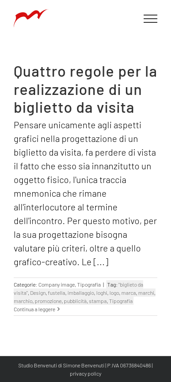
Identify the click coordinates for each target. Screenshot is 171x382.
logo (114, 292)
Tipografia (89, 284)
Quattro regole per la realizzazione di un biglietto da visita (85, 89)
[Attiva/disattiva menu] (151, 19)
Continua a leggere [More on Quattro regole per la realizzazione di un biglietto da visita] (34, 309)
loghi (101, 292)
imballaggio (80, 292)
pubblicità (75, 301)
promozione (48, 301)
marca (128, 292)
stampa (98, 301)
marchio (23, 301)
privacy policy (85, 373)
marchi (146, 292)
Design (38, 292)
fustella (56, 292)
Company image (56, 284)
